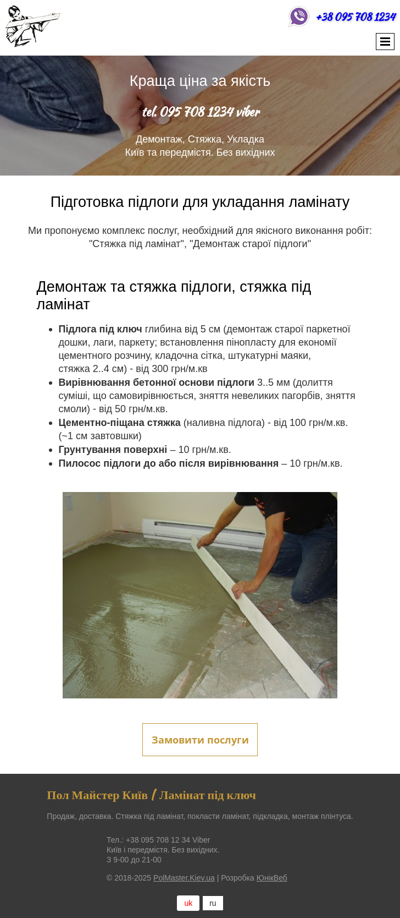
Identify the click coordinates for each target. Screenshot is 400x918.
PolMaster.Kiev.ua (184, 877)
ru (212, 903)
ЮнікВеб (272, 877)
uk (188, 903)
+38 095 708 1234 (355, 16)
